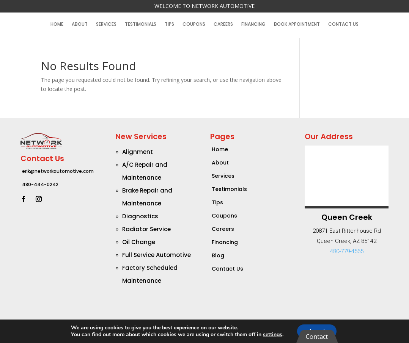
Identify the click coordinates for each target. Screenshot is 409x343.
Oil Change (138, 242)
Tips (169, 24)
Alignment (137, 152)
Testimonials (140, 24)
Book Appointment (297, 24)
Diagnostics (140, 216)
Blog (218, 255)
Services (106, 24)
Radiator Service (146, 229)
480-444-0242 (40, 184)
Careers (223, 24)
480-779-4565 (346, 251)
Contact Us (343, 24)
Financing (253, 24)
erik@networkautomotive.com (58, 171)
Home (56, 24)
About (80, 24)
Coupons (193, 24)
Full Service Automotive (156, 255)
